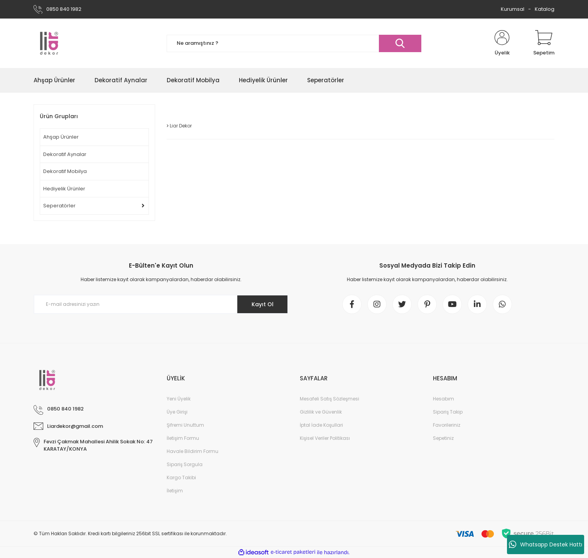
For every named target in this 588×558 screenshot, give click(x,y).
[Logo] (49, 43)
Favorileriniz (446, 425)
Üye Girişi (177, 412)
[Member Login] (502, 43)
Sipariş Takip (448, 412)
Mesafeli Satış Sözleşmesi (329, 398)
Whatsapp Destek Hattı (545, 544)
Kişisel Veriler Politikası (325, 438)
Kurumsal (512, 9)
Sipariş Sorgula (185, 464)
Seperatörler (59, 205)
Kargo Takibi (181, 477)
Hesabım (443, 398)
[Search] (294, 43)
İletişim (175, 490)
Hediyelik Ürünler (64, 188)
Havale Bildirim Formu (192, 451)
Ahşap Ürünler (61, 137)
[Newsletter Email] (161, 304)
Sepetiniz (443, 438)
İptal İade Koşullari (321, 425)
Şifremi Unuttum (185, 425)
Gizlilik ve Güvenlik (321, 412)
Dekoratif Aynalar (64, 154)
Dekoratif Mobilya (65, 171)
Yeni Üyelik (179, 398)
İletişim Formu (183, 438)
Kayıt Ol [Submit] (263, 304)
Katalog (544, 9)
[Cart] (543, 43)
